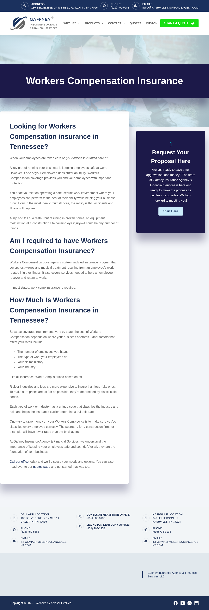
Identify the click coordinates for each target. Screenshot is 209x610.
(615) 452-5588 (120, 7)
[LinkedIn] (196, 603)
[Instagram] (189, 603)
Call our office (19, 461)
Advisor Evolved (61, 603)
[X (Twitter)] (183, 603)
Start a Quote (179, 23)
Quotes (135, 23)
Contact (117, 23)
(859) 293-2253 (96, 528)
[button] (170, 211)
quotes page (41, 466)
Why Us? (72, 23)
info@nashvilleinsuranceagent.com (170, 7)
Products (94, 23)
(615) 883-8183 (96, 518)
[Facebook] (176, 603)
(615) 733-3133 (161, 531)
